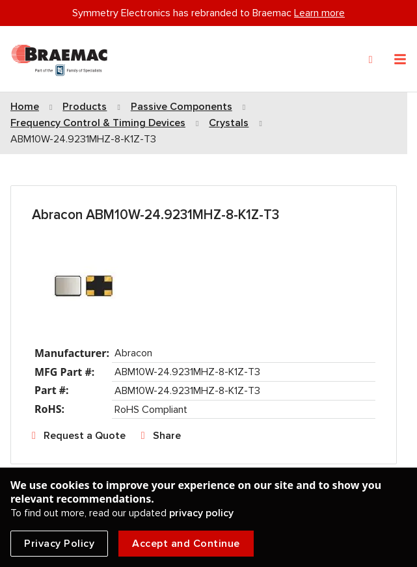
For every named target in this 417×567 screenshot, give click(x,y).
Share (167, 435)
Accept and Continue (186, 543)
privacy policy (201, 513)
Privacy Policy (59, 543)
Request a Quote (85, 435)
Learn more (319, 13)
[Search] (371, 60)
